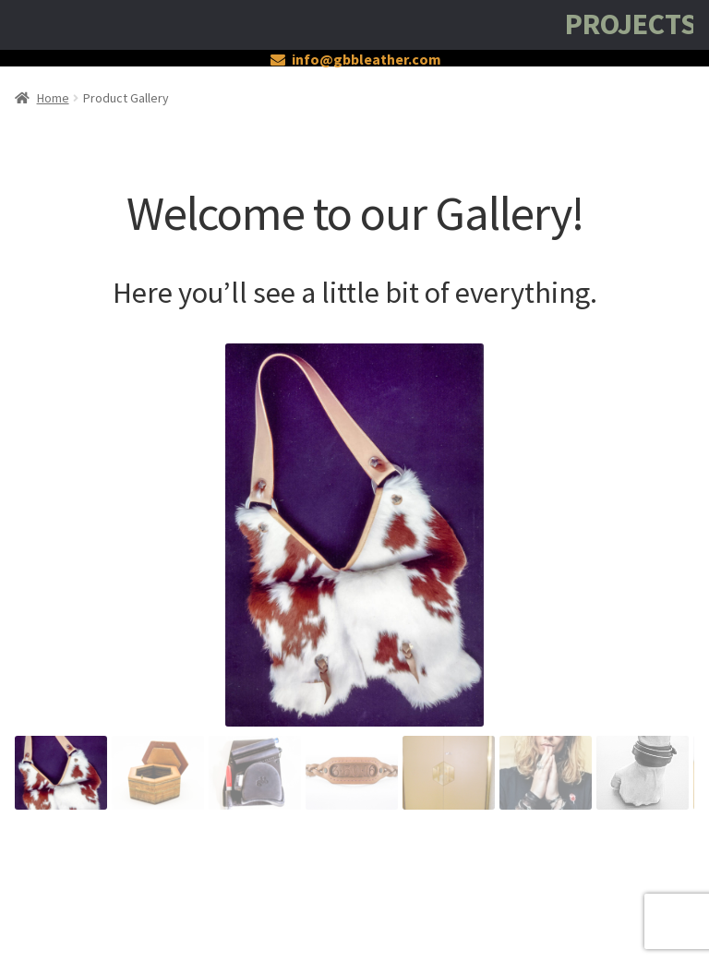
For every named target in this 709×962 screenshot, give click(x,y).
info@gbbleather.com (352, 59)
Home (53, 98)
